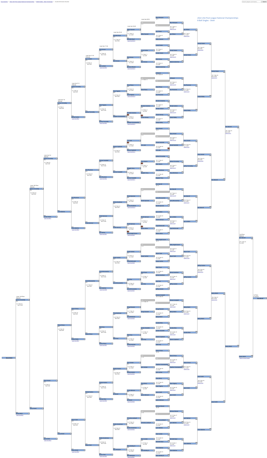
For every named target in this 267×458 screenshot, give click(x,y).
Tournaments (4, 1)
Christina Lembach (161, 420)
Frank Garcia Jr (160, 219)
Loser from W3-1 (103, 234)
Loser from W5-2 (47, 440)
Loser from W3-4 (103, 67)
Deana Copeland (160, 337)
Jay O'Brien (159, 31)
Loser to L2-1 (172, 445)
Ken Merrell (159, 184)
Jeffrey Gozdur (160, 289)
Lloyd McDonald (160, 226)
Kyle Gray (158, 344)
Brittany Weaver (160, 406)
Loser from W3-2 (103, 178)
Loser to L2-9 (172, 223)
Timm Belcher (159, 448)
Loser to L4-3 (200, 50)
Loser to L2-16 (173, 29)
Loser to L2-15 (173, 57)
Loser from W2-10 (131, 207)
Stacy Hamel (159, 128)
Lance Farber (159, 45)
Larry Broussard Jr (160, 198)
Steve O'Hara (159, 350)
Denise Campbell (160, 295)
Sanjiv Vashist (159, 261)
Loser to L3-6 (186, 369)
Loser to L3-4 (186, 36)
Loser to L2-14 (173, 84)
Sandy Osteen (159, 53)
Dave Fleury (159, 87)
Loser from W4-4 (75, 229)
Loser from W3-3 (103, 123)
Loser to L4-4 (200, 161)
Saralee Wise (159, 323)
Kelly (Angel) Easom (161, 239)
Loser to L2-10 (173, 195)
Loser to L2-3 (172, 390)
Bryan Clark (159, 253)
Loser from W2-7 (131, 290)
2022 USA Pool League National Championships (22, 1)
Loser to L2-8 (172, 251)
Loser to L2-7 (172, 279)
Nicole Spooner (160, 206)
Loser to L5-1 (214, 77)
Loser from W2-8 (131, 263)
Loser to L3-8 (186, 258)
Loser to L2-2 (172, 417)
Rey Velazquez (160, 17)
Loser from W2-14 (131, 96)
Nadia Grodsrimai (160, 67)
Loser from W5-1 (47, 218)
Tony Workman (160, 170)
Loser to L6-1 (228, 133)
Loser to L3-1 (186, 202)
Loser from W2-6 (131, 318)
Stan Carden (159, 434)
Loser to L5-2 (214, 300)
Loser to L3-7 (186, 313)
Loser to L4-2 (200, 383)
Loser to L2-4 (172, 362)
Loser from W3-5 (103, 456)
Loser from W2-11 (131, 179)
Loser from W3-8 (103, 289)
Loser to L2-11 (173, 168)
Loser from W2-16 (131, 41)
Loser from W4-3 (75, 118)
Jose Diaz (158, 281)
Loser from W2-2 (131, 429)
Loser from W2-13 (131, 124)
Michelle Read (159, 441)
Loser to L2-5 (172, 334)
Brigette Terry (159, 178)
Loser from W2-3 (131, 401)
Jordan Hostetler (160, 330)
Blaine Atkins (159, 233)
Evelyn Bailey (159, 122)
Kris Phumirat (159, 94)
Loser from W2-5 (131, 346)
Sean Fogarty (159, 386)
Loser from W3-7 (103, 345)
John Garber (159, 372)
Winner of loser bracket (245, 358)
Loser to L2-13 (173, 112)
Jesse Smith (159, 392)
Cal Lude (158, 150)
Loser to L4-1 (200, 272)
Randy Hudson (160, 108)
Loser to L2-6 (172, 306)
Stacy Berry (159, 378)
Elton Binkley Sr (160, 455)
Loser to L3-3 (186, 91)
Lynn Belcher (159, 428)
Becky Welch (159, 317)
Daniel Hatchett (160, 142)
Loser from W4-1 (75, 341)
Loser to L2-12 (173, 140)
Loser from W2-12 (131, 152)
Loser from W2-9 (131, 235)
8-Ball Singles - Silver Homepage (44, 1)
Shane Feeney (159, 114)
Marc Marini (159, 164)
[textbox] (251, 2)
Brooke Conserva (160, 101)
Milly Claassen (159, 39)
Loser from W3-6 (103, 400)
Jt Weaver (158, 73)
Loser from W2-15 (131, 68)
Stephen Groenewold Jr (162, 364)
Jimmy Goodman (160, 275)
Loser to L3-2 (186, 147)
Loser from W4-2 (75, 452)
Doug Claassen (160, 309)
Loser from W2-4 (131, 374)
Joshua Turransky (160, 156)
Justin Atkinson (160, 400)
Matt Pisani (159, 267)
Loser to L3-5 (186, 424)
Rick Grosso (159, 59)
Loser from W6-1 (20, 415)
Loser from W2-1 (131, 457)
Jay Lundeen (159, 212)
